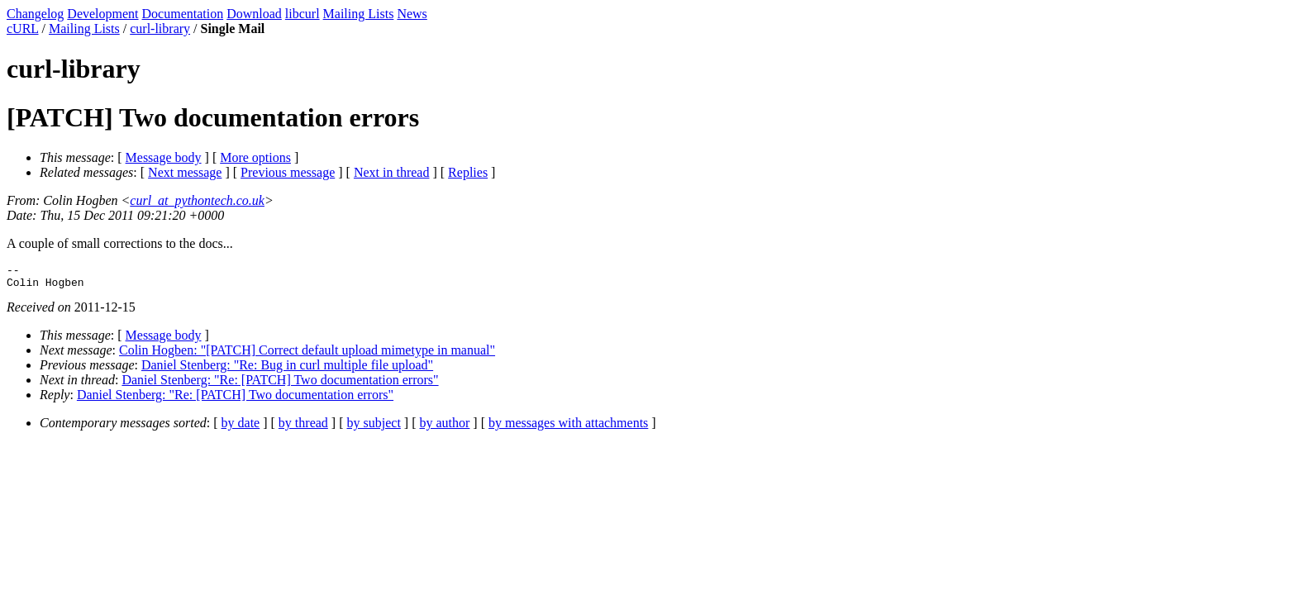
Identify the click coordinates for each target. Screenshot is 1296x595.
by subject (374, 428)
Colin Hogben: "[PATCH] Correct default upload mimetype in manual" (307, 355)
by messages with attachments (568, 428)
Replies (468, 172)
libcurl (302, 14)
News (411, 14)
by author (444, 428)
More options (255, 157)
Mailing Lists (358, 14)
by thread (303, 428)
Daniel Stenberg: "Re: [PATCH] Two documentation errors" (280, 385)
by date (241, 428)
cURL (23, 28)
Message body (164, 157)
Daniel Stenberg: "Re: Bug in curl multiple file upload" (287, 370)
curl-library (160, 28)
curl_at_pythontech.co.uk (197, 200)
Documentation (183, 14)
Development (102, 14)
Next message (185, 172)
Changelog (35, 14)
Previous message (288, 172)
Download (254, 14)
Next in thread (392, 172)
